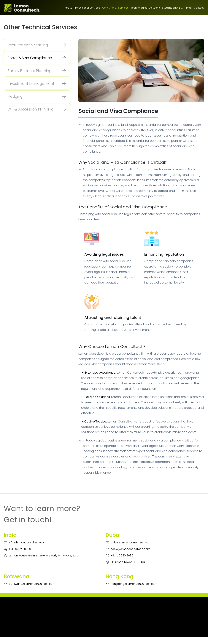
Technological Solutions (145, 7)
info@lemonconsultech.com (25, 543)
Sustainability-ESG (173, 7)
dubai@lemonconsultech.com (128, 543)
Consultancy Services (115, 7)
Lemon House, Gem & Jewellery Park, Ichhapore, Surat (41, 556)
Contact (199, 7)
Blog (189, 7)
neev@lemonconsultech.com (128, 549)
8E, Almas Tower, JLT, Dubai (125, 562)
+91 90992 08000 (17, 549)
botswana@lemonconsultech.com (29, 584)
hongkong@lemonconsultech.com (131, 584)
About (68, 7)
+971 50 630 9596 (119, 556)
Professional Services (87, 7)
